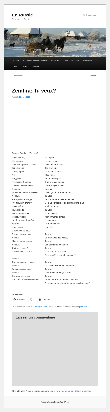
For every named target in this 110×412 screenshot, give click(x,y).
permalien (83, 307)
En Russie (22, 15)
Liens (15, 66)
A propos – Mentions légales (35, 60)
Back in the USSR (71, 60)
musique (38, 307)
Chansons (87, 60)
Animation (55, 60)
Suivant (94, 76)
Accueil (16, 60)
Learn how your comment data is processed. (71, 391)
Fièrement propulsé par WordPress (55, 402)
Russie (45, 307)
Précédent (17, 76)
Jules (54, 307)
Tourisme (35, 66)
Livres (24, 66)
